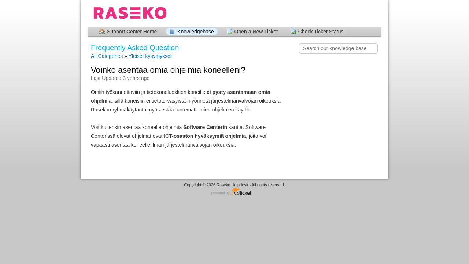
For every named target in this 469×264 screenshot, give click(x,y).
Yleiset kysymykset (149, 56)
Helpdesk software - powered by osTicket (234, 192)
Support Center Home (132, 31)
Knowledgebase (195, 31)
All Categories (107, 56)
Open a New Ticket (256, 31)
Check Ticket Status (321, 31)
